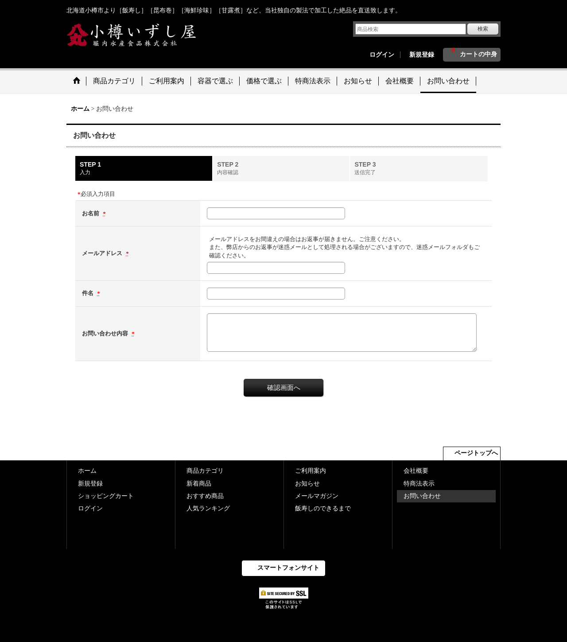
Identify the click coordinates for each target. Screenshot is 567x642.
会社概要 (416, 470)
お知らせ (307, 483)
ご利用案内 (310, 470)
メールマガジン (316, 496)
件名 (88, 293)
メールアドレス (103, 253)
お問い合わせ (422, 496)
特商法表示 (419, 483)
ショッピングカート (106, 496)
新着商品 (198, 483)
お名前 (91, 213)
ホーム (87, 470)
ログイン (381, 54)
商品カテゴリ (205, 470)
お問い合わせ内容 (105, 333)
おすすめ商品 (205, 496)
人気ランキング (208, 508)
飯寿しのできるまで (323, 508)
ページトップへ (476, 453)
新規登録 (421, 54)
